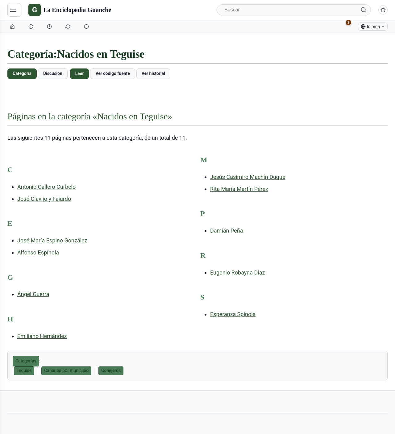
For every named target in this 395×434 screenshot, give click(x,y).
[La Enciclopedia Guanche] (69, 10)
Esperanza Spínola (233, 314)
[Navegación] (14, 10)
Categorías (25, 360)
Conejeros (111, 370)
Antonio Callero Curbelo (46, 187)
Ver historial (153, 73)
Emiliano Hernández (42, 336)
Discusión (52, 73)
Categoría (22, 73)
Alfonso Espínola (38, 252)
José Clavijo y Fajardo (44, 199)
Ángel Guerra (33, 294)
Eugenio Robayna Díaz (237, 272)
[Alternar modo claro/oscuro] (383, 9)
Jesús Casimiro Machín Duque (247, 177)
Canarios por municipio (66, 370)
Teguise (24, 370)
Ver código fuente (112, 73)
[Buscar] (294, 9)
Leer (79, 73)
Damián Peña (226, 230)
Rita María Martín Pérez (239, 189)
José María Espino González (52, 240)
